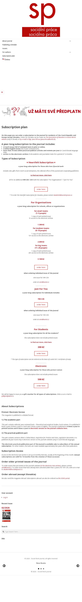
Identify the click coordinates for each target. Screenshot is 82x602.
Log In (5, 497)
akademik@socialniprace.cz (63, 195)
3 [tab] (43, 593)
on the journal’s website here (55, 428)
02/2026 (6, 507)
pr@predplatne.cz (8, 396)
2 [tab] (41, 593)
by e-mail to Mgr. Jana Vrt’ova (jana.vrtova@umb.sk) (37, 139)
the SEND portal (64, 478)
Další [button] (77, 578)
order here (41, 189)
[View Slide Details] (10, 578)
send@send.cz (44, 282)
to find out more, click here (41, 175)
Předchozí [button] (4, 578)
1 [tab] (38, 593)
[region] (41, 578)
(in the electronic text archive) (50, 466)
